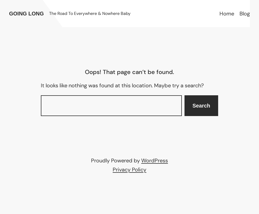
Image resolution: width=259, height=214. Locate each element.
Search (201, 106)
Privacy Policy (129, 169)
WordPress (154, 160)
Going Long (26, 14)
